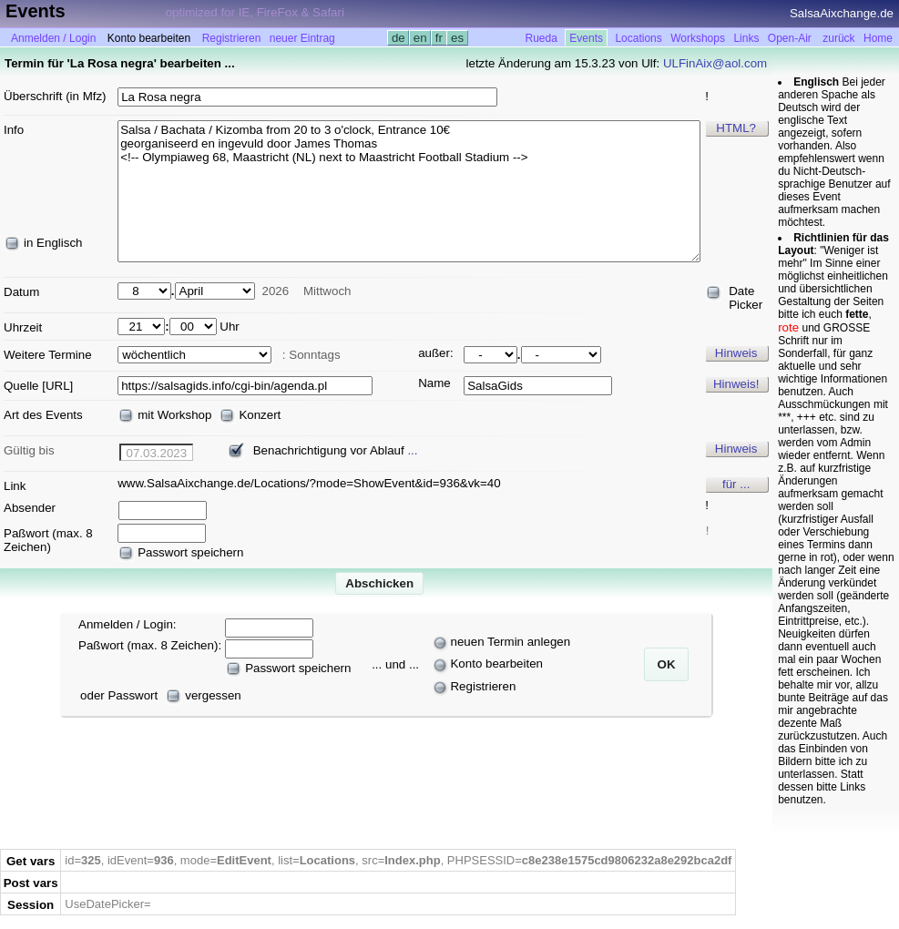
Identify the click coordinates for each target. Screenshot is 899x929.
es (456, 38)
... (412, 450)
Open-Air (790, 38)
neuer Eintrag (302, 38)
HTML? (736, 128)
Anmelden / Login (53, 38)
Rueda (541, 38)
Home (878, 38)
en (420, 38)
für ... (736, 484)
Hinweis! (736, 384)
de (398, 38)
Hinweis (736, 353)
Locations (638, 38)
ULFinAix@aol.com (715, 63)
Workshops (697, 38)
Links (746, 38)
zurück (838, 38)
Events (586, 38)
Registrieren (231, 38)
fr (439, 38)
